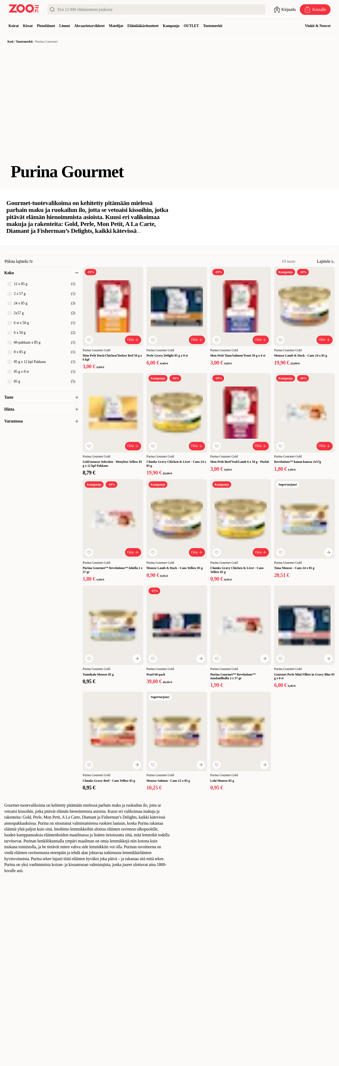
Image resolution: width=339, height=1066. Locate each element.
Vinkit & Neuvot (318, 26)
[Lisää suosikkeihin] (89, 340)
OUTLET (191, 26)
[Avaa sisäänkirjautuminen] (285, 9)
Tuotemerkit (212, 26)
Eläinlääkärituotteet (143, 26)
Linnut (64, 26)
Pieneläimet (46, 26)
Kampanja (171, 26)
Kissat (28, 26)
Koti (10, 41)
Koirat (13, 26)
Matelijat (116, 26)
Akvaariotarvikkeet (89, 26)
